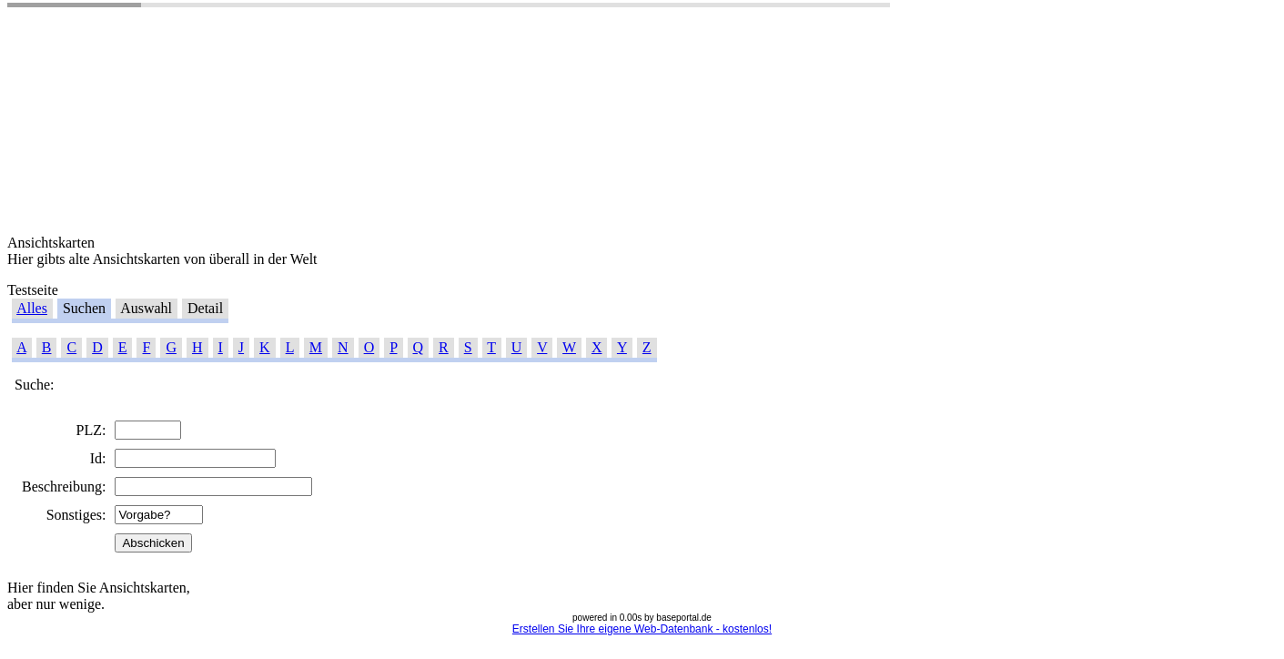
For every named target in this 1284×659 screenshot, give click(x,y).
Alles (31, 308)
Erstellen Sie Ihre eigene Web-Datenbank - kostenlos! (642, 629)
